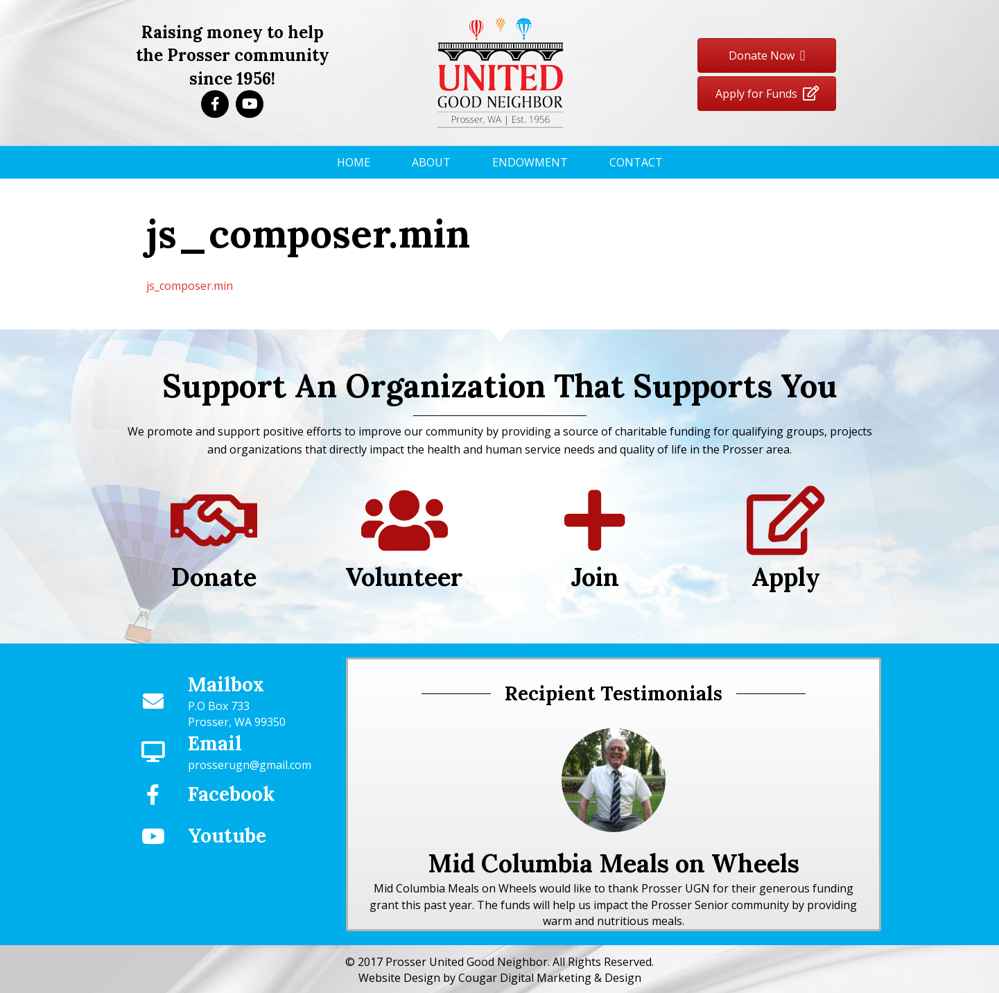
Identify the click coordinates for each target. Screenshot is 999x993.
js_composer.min (189, 285)
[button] (215, 104)
